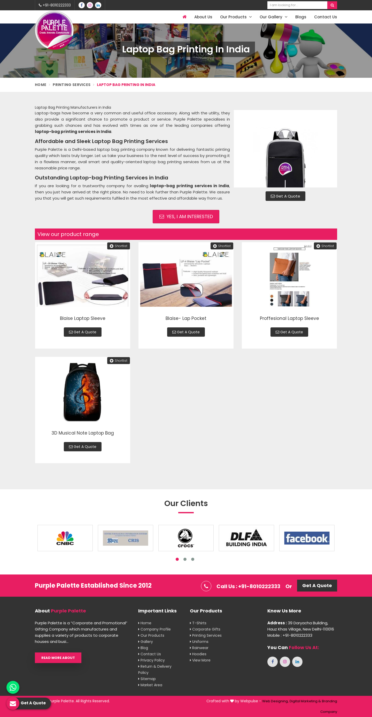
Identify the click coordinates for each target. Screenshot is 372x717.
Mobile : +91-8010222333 (289, 635)
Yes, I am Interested (186, 216)
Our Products (236, 17)
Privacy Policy (151, 660)
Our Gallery (274, 17)
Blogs (300, 17)
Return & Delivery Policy (155, 669)
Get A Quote (285, 196)
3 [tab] (192, 559)
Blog (143, 647)
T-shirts (198, 623)
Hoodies (198, 654)
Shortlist (118, 246)
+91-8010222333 (55, 5)
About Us (203, 17)
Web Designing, (275, 701)
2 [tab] (185, 559)
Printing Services (71, 84)
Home (40, 84)
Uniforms (199, 641)
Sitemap (147, 678)
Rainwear (199, 647)
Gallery (145, 641)
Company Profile (154, 629)
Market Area (150, 685)
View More (200, 660)
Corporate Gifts (205, 629)
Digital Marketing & (305, 701)
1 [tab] (177, 559)
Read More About (58, 657)
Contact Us (325, 17)
